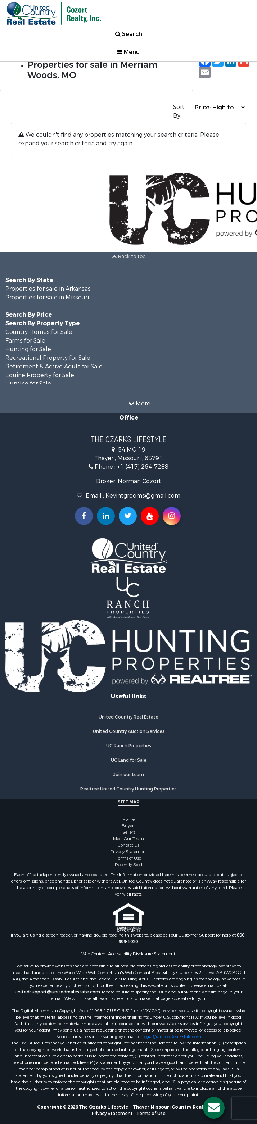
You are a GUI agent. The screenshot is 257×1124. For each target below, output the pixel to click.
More (139, 403)
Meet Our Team (128, 839)
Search (128, 34)
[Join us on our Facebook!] (84, 516)
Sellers (128, 832)
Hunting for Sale (28, 349)
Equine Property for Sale (39, 375)
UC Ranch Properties (128, 746)
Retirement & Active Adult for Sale (54, 366)
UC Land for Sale (128, 760)
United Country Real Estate (128, 717)
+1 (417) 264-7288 (142, 467)
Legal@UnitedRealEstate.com (171, 1036)
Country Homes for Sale (38, 332)
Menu (128, 52)
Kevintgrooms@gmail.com (142, 495)
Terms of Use (128, 858)
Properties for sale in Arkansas (48, 289)
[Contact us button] (214, 1108)
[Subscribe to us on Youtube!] (150, 516)
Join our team (128, 775)
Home (128, 819)
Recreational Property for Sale (47, 358)
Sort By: (179, 111)
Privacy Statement (128, 852)
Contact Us (128, 845)
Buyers (128, 826)
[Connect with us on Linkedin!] (106, 516)
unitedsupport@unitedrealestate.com (57, 992)
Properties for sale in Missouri (47, 297)
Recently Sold (128, 864)
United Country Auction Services (128, 731)
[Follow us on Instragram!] (172, 516)
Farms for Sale (25, 340)
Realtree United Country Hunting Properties (128, 789)
